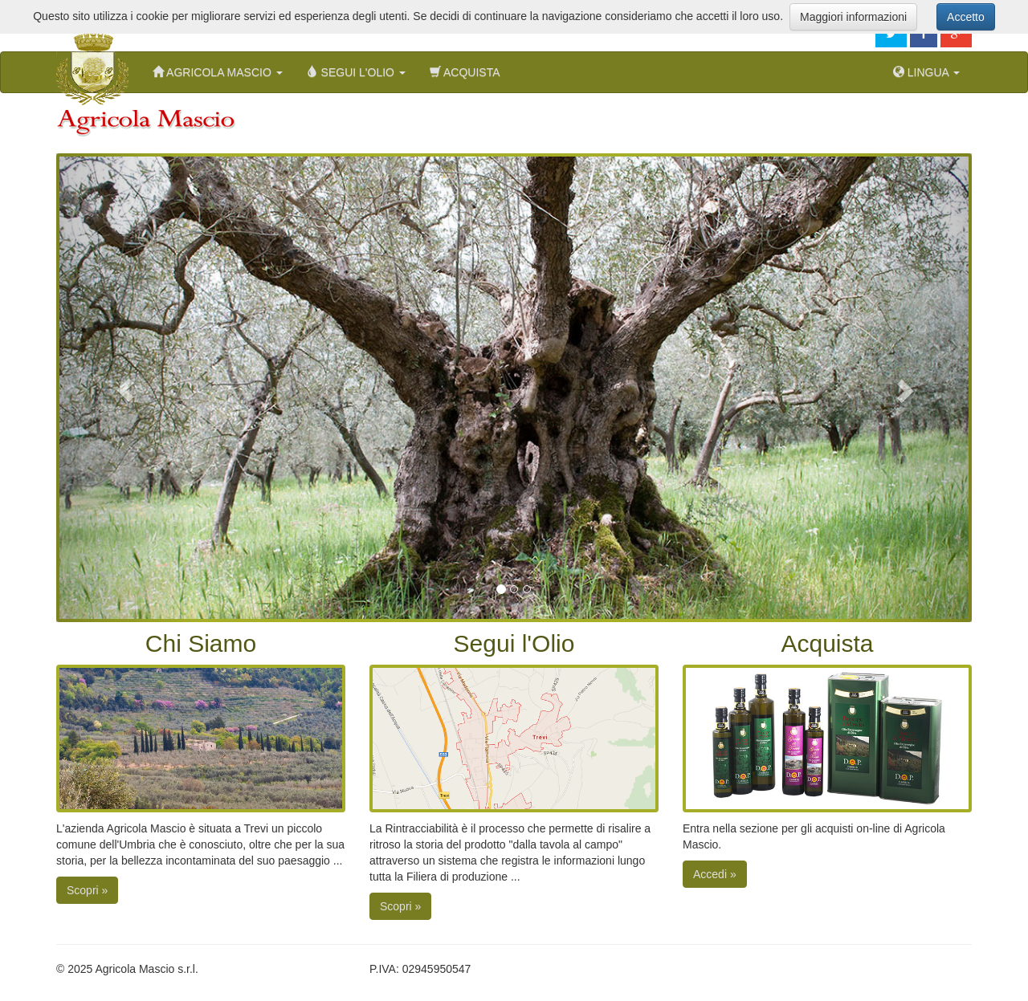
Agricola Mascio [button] (218, 72)
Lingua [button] (926, 72)
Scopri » (87, 890)
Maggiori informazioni (853, 16)
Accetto (966, 16)
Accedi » (714, 874)
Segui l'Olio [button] (356, 72)
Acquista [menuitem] (465, 72)
